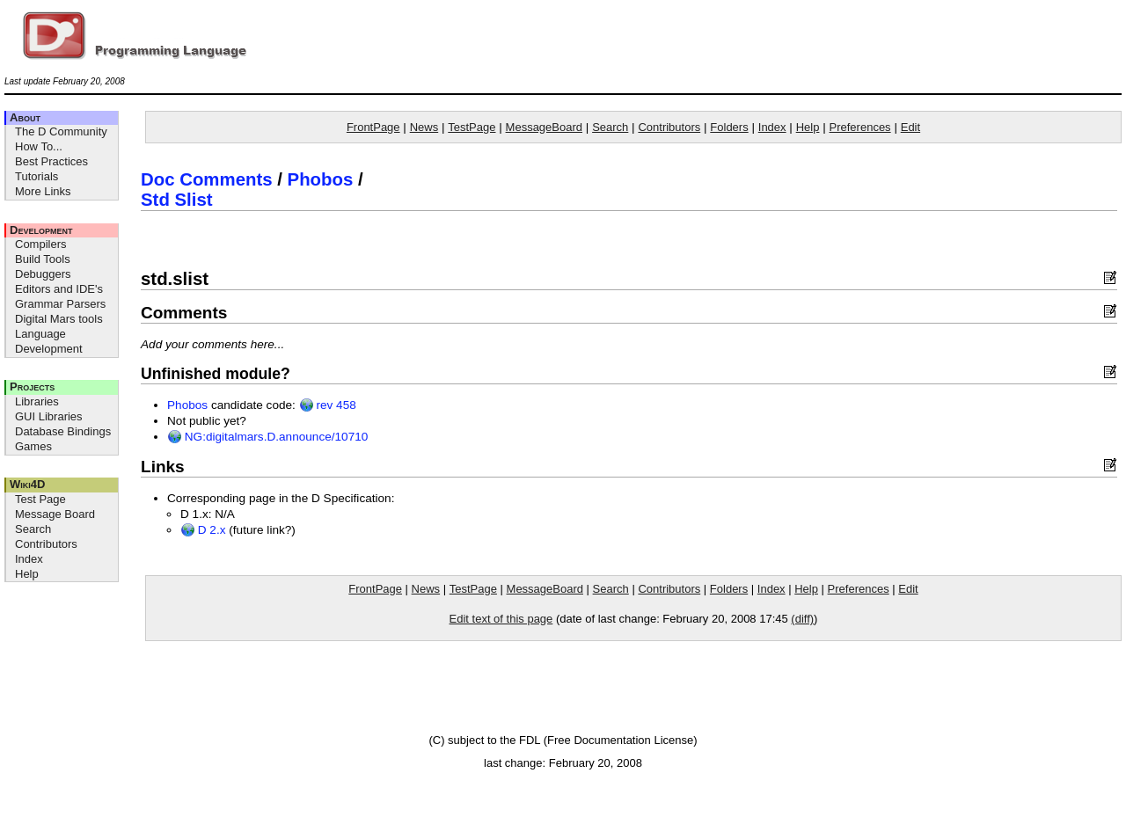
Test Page (40, 499)
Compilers (41, 244)
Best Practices (51, 161)
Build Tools (42, 259)
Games (33, 446)
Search (33, 529)
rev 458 (327, 405)
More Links (43, 191)
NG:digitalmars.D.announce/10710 (267, 436)
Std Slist (177, 199)
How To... (38, 146)
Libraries (37, 401)
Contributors (46, 544)
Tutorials (36, 176)
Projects (32, 386)
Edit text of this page (501, 618)
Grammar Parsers (60, 303)
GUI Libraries (49, 416)
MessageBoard (544, 127)
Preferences (860, 127)
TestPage (471, 127)
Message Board (55, 514)
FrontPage (373, 127)
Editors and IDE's (59, 288)
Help (27, 573)
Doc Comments (207, 179)
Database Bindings (63, 431)
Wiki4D (27, 484)
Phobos (321, 179)
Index (29, 558)
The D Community (61, 131)
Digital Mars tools (59, 318)
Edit (910, 127)
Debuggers (43, 274)
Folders (729, 127)
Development (41, 230)
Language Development (49, 341)
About (25, 117)
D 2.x (203, 529)
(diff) (802, 618)
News (424, 127)
